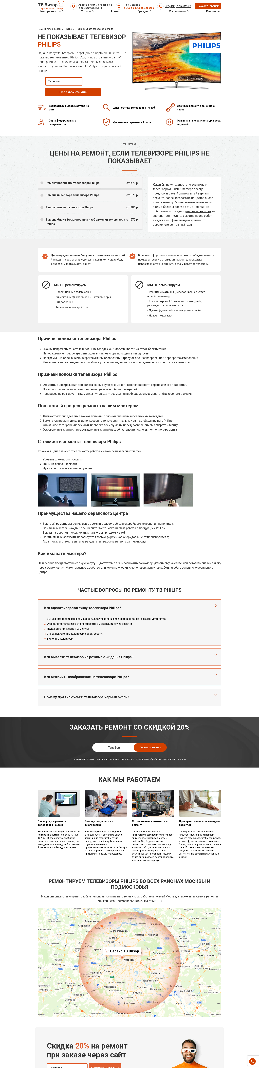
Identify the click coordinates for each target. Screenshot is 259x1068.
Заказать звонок (207, 7)
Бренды (142, 20)
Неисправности (50, 20)
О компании (177, 20)
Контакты (213, 20)
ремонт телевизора (198, 203)
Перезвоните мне (105, 1059)
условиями (143, 750)
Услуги (86, 20)
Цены (115, 20)
